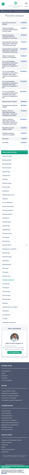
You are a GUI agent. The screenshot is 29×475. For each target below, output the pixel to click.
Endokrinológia (6, 183)
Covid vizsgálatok (7, 380)
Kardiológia (5, 237)
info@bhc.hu (22, 456)
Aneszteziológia (7, 156)
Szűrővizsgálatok (6, 413)
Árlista (10, 11)
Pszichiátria (5, 287)
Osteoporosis (6, 276)
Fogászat (5, 198)
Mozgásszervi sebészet (9, 249)
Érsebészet (5, 191)
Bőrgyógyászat (6, 164)
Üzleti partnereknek (7, 429)
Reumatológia (6, 299)
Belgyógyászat (6, 160)
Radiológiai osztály (7, 418)
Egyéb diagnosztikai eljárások (10, 422)
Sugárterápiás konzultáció (10, 307)
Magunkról (5, 375)
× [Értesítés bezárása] (27, 466)
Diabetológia (6, 171)
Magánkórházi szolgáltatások (10, 393)
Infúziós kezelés (7, 233)
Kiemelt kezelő (6, 245)
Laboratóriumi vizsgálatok (9, 398)
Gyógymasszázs (7, 214)
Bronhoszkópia (6, 167)
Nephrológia (6, 253)
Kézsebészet (6, 241)
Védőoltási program (7, 427)
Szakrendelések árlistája (19, 11)
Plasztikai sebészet (8, 280)
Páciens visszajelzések (8, 449)
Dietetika (5, 179)
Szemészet (5, 311)
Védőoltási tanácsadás (9, 322)
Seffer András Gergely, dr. (14, 343)
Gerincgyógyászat (7, 210)
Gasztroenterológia (8, 206)
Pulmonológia (6, 295)
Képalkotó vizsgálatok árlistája (10, 395)
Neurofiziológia (7, 256)
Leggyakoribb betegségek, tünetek (11, 440)
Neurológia (5, 260)
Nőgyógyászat (6, 264)
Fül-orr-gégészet (7, 202)
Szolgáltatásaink (6, 371)
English (26, 6)
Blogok (3, 447)
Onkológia (5, 268)
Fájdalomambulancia (8, 195)
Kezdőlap (5, 11)
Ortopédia (5, 272)
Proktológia (5, 284)
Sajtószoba (5, 445)
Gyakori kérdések (6, 442)
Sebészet (5, 303)
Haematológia (6, 222)
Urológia (5, 318)
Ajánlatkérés (5, 451)
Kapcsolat (4, 378)
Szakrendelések (6, 411)
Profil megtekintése (14, 352)
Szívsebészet (6, 314)
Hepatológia (6, 225)
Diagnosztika (6, 175)
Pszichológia (6, 291)
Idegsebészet (6, 229)
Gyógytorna (5, 218)
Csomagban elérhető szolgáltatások (12, 400)
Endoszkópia (6, 187)
